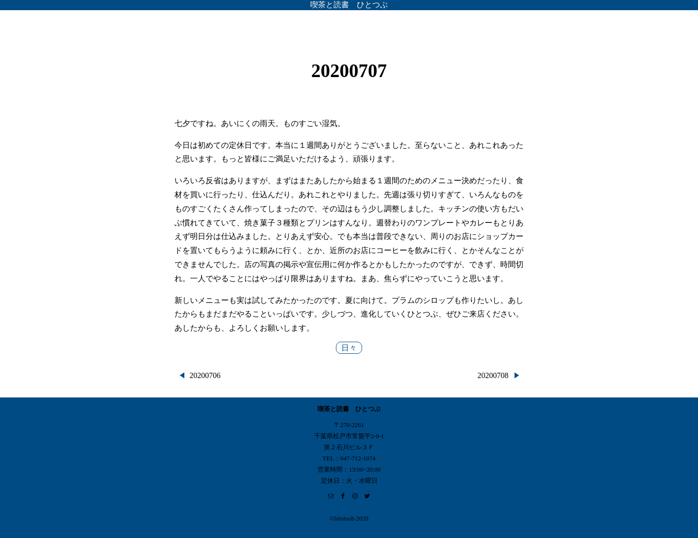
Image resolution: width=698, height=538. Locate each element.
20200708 (492, 375)
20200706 (205, 375)
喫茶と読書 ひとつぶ (349, 4)
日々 (349, 348)
